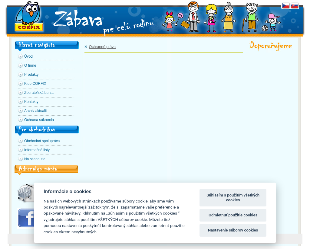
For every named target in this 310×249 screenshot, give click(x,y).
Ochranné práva (102, 47)
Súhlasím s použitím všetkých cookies (232, 197)
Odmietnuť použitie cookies (233, 215)
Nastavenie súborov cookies (233, 230)
